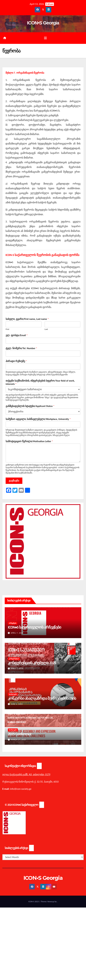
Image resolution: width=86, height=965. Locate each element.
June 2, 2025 (17, 704)
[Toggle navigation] (45, 38)
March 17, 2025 (18, 740)
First (7, 329)
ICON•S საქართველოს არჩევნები (34, 627)
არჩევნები (12, 623)
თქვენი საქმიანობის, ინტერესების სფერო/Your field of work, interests (40, 382)
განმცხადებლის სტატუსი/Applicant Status (30, 406)
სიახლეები (13, 694)
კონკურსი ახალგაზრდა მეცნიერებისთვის (42, 698)
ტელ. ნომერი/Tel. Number (21, 348)
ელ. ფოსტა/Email (17, 335)
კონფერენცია (14, 659)
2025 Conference (19, 734)
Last (46, 329)
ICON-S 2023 (33, 901)
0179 (47, 774)
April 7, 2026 (17, 633)
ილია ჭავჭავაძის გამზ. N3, (17, 774)
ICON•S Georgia (43, 22)
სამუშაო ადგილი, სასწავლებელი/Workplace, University (38, 419)
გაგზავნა (14, 480)
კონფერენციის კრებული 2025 (32, 663)
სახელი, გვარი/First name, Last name (27, 318)
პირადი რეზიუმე (16, 361)
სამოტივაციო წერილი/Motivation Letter (29, 441)
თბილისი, (39, 774)
